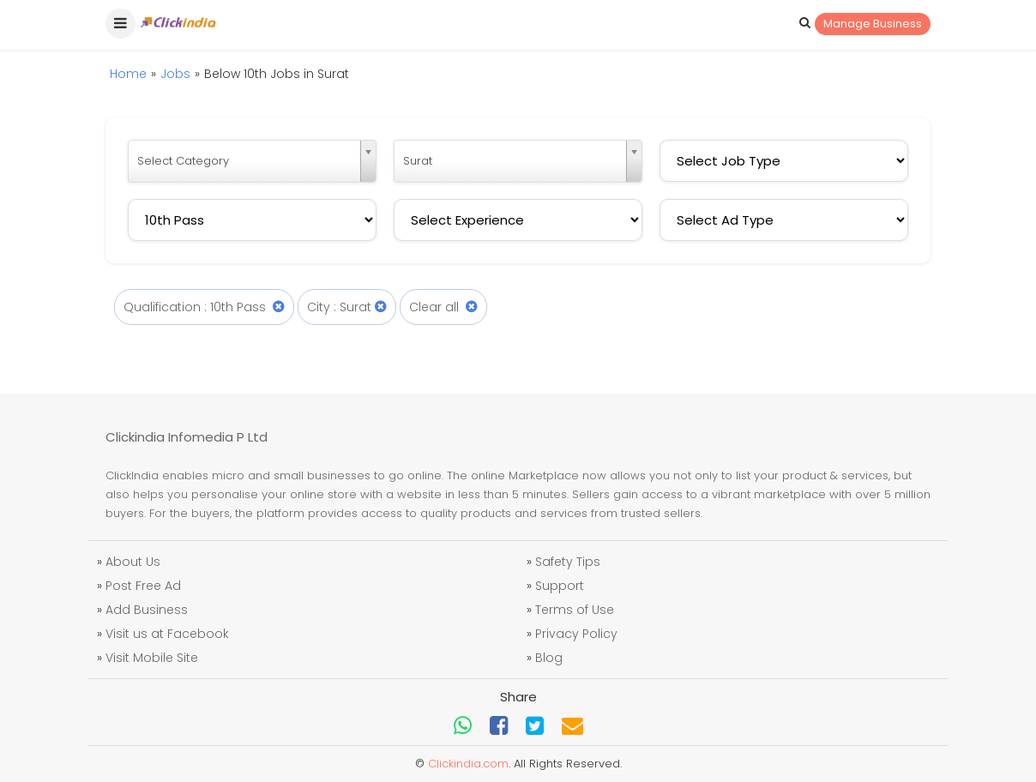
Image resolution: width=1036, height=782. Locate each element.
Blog (549, 657)
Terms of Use (574, 609)
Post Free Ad (143, 585)
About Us (132, 561)
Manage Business (872, 23)
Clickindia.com (468, 763)
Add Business (146, 609)
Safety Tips (567, 561)
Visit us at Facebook (167, 633)
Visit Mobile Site (151, 657)
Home (128, 73)
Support (559, 585)
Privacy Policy (576, 633)
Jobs (175, 73)
